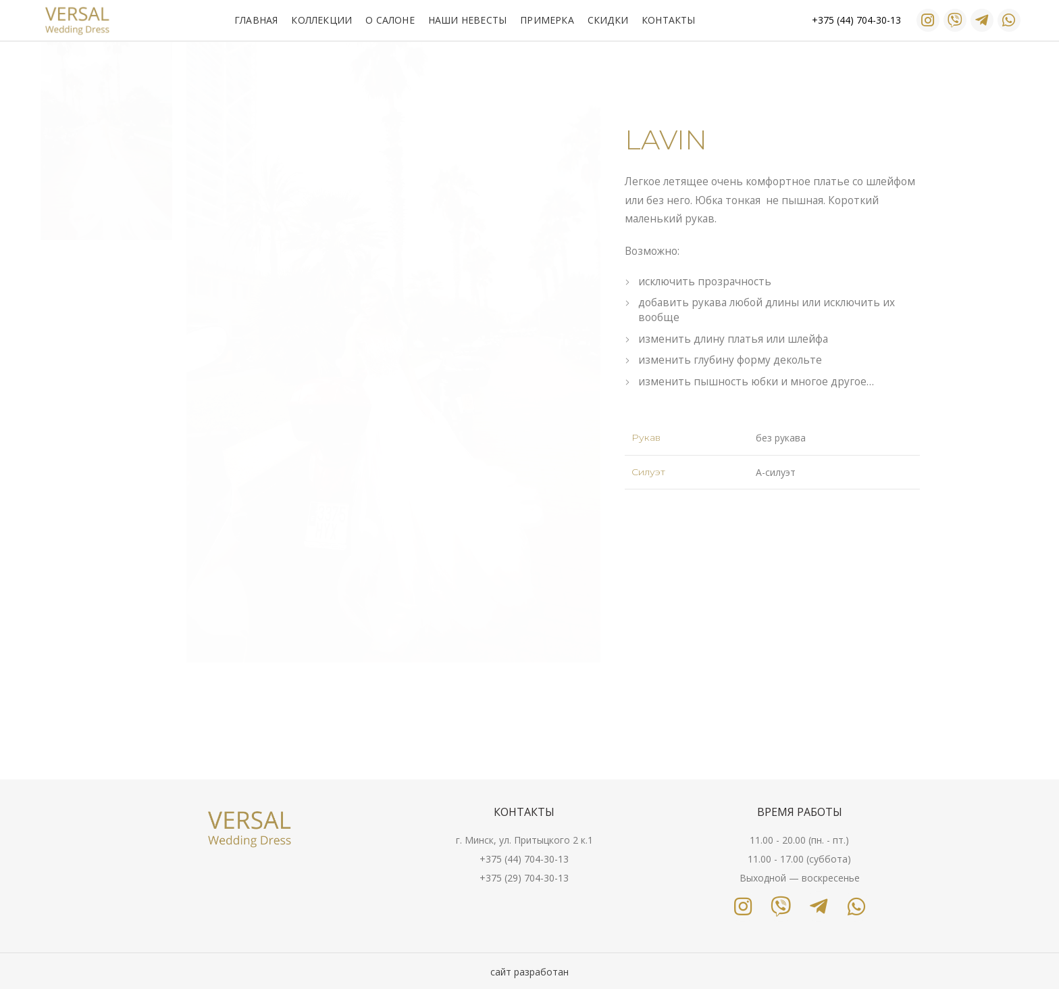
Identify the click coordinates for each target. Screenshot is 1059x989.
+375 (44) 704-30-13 (524, 858)
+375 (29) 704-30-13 (524, 877)
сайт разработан (529, 971)
